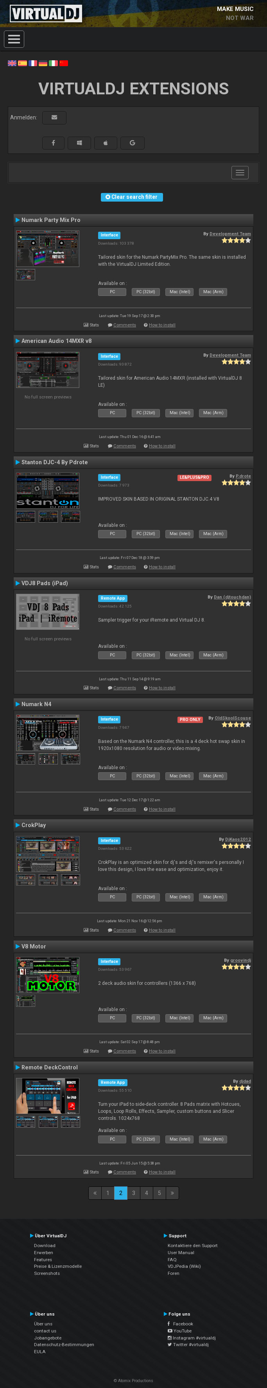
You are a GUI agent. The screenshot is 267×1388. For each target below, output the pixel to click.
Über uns (43, 1324)
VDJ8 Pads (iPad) (45, 583)
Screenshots (47, 1273)
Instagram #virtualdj (192, 1338)
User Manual (181, 1252)
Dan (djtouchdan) (232, 597)
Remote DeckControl (50, 1067)
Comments (124, 325)
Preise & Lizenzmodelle (58, 1266)
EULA (40, 1351)
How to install (162, 325)
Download (45, 1245)
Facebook (180, 1324)
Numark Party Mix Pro (51, 220)
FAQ (172, 1259)
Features (43, 1259)
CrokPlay (34, 825)
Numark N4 (36, 704)
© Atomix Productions (133, 1380)
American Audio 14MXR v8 (56, 341)
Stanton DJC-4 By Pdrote (55, 462)
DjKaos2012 (238, 839)
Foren (173, 1273)
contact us (45, 1331)
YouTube (180, 1331)
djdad (245, 1081)
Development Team (230, 233)
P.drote (243, 476)
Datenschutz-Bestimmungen (64, 1344)
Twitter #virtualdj (188, 1344)
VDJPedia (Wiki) (184, 1266)
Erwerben (43, 1252)
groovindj (240, 960)
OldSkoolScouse (233, 718)
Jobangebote (47, 1338)
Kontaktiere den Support (193, 1245)
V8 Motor (34, 946)
